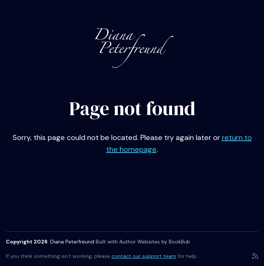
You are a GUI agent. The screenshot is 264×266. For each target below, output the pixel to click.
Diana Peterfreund (72, 241)
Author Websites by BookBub (154, 241)
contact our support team (144, 256)
